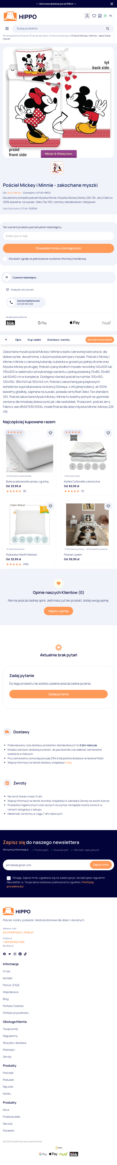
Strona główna (11, 35)
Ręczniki (8, 1086)
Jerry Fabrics (14, 192)
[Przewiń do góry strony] (6, 340)
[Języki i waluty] (111, 15)
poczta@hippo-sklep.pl (18, 932)
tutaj (68, 762)
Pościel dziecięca (60, 35)
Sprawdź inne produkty (99, 339)
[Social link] (4, 954)
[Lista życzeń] (94, 16)
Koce (6, 1110)
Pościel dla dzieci (39, 35)
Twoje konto (10, 1029)
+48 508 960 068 (13, 942)
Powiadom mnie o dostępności (58, 248)
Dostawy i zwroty (58, 339)
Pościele (8, 1073)
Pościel (24, 35)
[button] (57, 168)
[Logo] (20, 16)
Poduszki (8, 1080)
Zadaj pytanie (58, 694)
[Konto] (87, 16)
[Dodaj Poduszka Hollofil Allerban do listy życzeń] (50, 506)
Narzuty (8, 1123)
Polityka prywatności (16, 1013)
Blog (6, 999)
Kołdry (7, 1093)
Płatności (9, 1050)
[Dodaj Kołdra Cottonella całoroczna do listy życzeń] (108, 433)
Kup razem (34, 339)
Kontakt (7, 978)
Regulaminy (10, 1036)
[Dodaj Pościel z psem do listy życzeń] (108, 506)
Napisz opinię (58, 611)
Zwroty (7, 1056)
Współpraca (10, 992)
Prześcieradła (11, 1116)
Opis (18, 339)
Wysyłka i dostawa (14, 1043)
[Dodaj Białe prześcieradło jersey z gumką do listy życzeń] (50, 433)
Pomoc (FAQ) (11, 985)
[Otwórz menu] (7, 28)
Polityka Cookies (13, 1006)
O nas (6, 971)
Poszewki (9, 1130)
